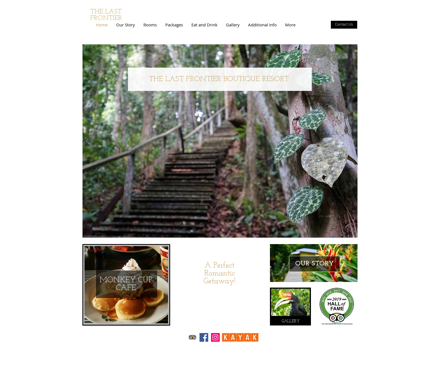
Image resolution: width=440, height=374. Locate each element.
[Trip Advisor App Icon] (192, 337)
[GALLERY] (291, 321)
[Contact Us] (344, 24)
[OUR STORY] (314, 264)
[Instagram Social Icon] (215, 337)
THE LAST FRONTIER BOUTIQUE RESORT (219, 79)
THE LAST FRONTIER (106, 15)
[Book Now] (220, 294)
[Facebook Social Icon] (204, 337)
